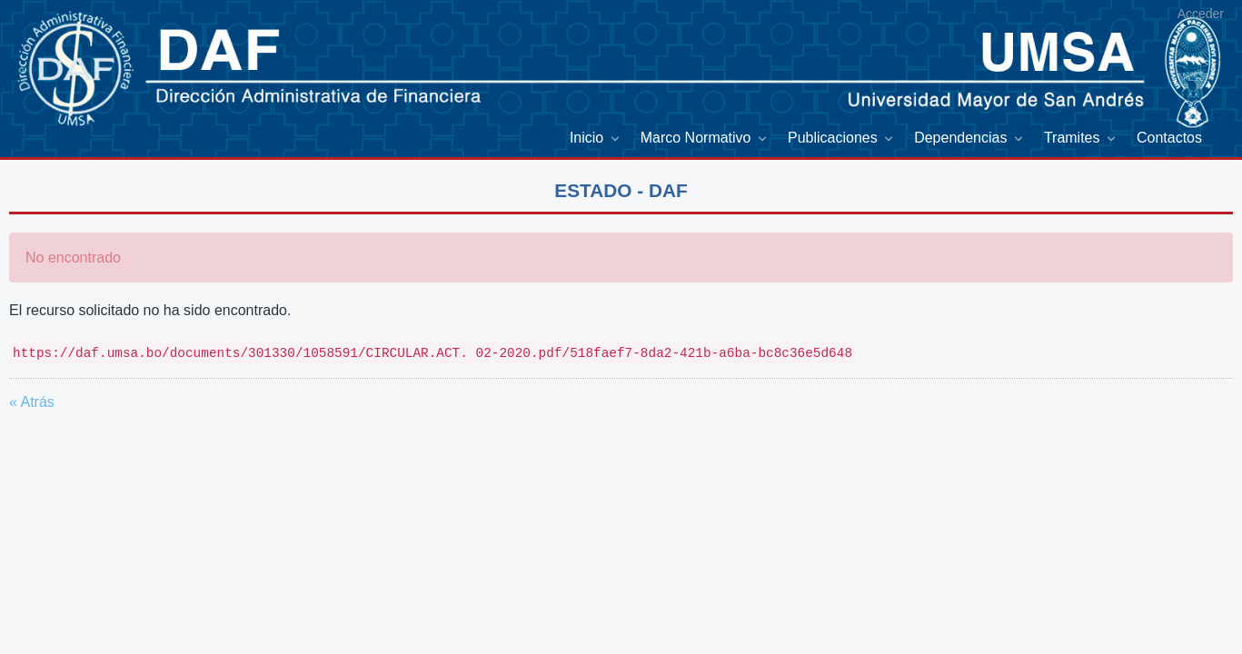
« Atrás (32, 402)
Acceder (1200, 13)
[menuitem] (596, 138)
